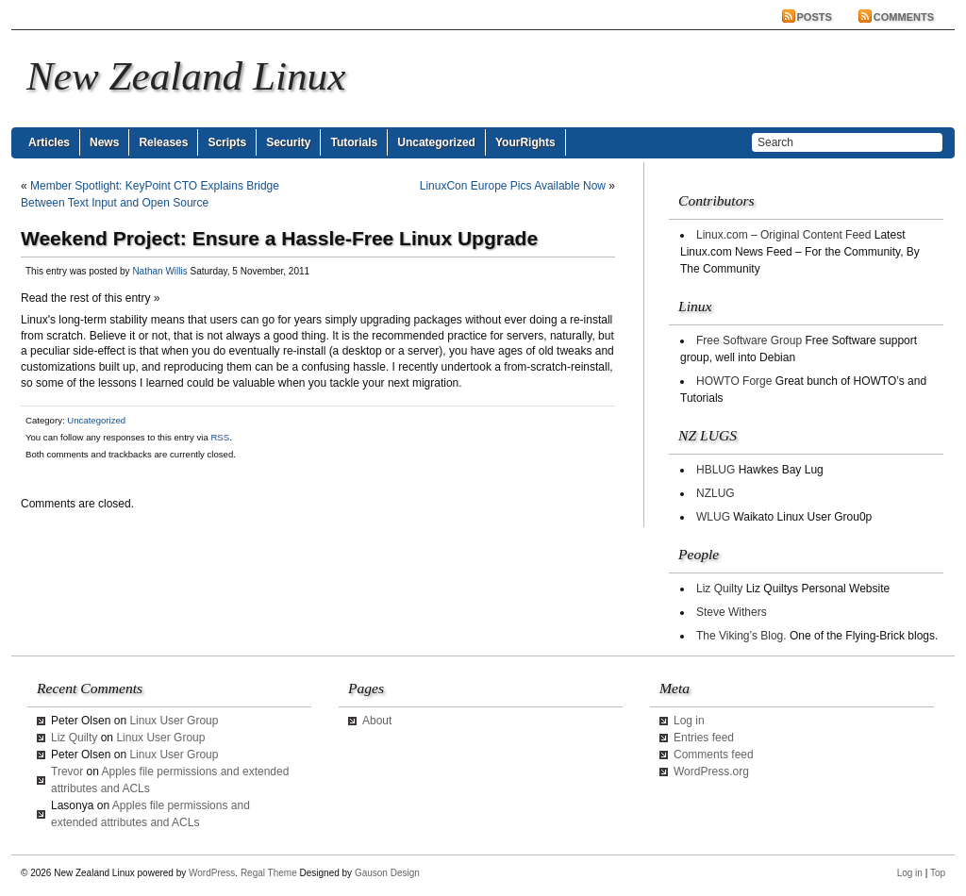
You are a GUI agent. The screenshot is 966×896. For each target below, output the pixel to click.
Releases (163, 142)
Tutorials (353, 142)
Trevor (67, 771)
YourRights (525, 142)
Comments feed (714, 754)
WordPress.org (711, 771)
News (104, 142)
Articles (49, 142)
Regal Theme (269, 873)
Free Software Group (749, 340)
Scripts (227, 142)
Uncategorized (436, 142)
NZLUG (715, 493)
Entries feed (704, 737)
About (376, 720)
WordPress (212, 873)
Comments (904, 17)
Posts (814, 17)
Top (937, 873)
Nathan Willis (159, 271)
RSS (219, 437)
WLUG (713, 516)
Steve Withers (731, 612)
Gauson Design (387, 873)
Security (288, 142)
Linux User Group (173, 720)
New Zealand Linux (185, 76)
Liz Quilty (719, 588)
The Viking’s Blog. (741, 635)
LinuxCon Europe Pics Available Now (513, 185)
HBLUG (715, 469)
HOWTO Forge (734, 381)
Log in (689, 720)
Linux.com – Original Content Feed (783, 234)
